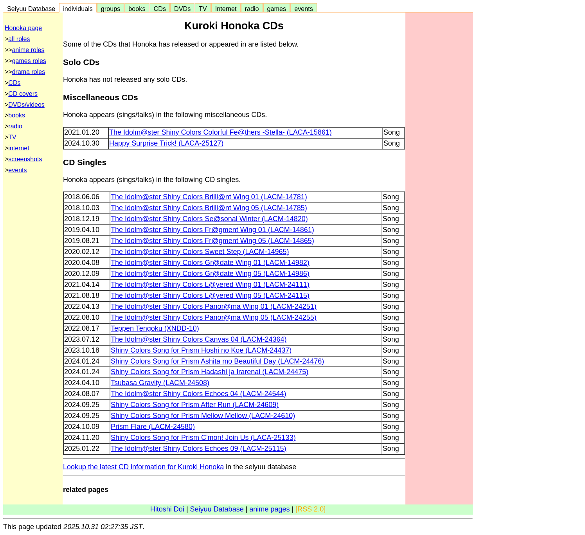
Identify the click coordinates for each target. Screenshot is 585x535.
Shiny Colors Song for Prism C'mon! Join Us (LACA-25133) (203, 437)
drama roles (28, 71)
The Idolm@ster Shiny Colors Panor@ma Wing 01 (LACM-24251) (214, 306)
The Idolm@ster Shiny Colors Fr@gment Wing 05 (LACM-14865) (212, 241)
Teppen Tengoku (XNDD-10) (155, 328)
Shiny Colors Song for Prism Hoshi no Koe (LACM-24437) (201, 350)
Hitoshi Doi (167, 509)
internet (18, 148)
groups (110, 8)
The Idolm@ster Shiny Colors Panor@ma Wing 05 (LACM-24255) (214, 317)
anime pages (269, 509)
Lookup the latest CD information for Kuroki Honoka (143, 467)
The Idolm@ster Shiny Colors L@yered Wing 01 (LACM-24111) (210, 284)
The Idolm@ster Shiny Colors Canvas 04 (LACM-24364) (198, 339)
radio (252, 8)
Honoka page (23, 28)
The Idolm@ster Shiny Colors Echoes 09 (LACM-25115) (198, 448)
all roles (19, 39)
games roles (29, 61)
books (137, 8)
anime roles (28, 50)
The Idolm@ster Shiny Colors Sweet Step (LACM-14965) (200, 252)
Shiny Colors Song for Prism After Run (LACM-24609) (195, 405)
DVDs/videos (26, 104)
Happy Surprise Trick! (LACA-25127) (166, 143)
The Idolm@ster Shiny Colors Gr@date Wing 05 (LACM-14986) (210, 273)
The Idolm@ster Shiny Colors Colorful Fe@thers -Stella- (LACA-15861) (220, 132)
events (304, 8)
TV (202, 8)
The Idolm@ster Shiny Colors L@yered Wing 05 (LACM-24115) (210, 295)
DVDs (182, 8)
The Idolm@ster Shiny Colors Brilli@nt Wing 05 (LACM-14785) (209, 208)
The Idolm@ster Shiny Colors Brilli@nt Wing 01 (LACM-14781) (209, 197)
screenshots (25, 159)
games (277, 8)
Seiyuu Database (31, 8)
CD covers (23, 93)
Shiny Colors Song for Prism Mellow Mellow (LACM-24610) (203, 416)
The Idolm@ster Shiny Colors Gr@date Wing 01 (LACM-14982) (210, 263)
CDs (159, 8)
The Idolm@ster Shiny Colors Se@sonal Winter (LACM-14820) (209, 219)
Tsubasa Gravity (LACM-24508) (160, 383)
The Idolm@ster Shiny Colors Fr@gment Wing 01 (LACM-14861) (212, 230)
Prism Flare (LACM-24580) (153, 427)
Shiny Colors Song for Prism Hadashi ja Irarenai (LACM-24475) (209, 372)
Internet (226, 8)
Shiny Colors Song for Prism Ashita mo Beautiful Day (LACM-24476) (217, 361)
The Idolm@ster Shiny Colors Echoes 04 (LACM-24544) (198, 394)
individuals (77, 8)
